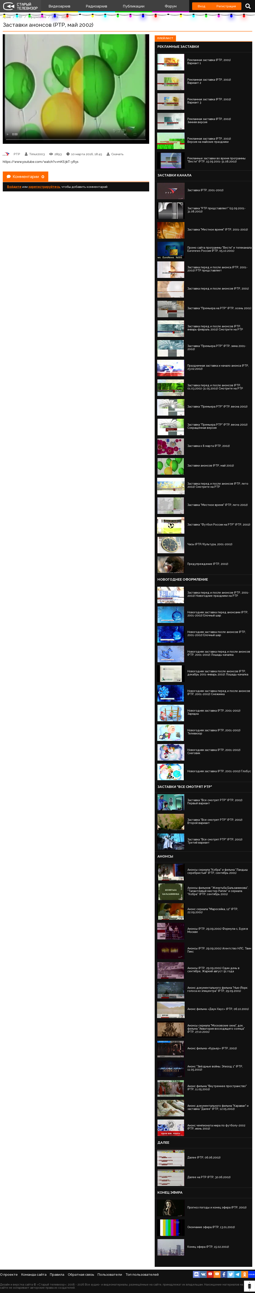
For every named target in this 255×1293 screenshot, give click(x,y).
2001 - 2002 (60, 17)
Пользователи (110, 1274)
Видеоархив (59, 6)
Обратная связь (81, 1274)
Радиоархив (96, 6)
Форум (171, 6)
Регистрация (226, 6)
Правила (57, 1274)
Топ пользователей (142, 1274)
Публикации (133, 6)
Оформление (37, 17)
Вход (201, 6)
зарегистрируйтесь (44, 187)
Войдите (14, 187)
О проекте (9, 1274)
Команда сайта (34, 1274)
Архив (7, 17)
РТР (19, 17)
